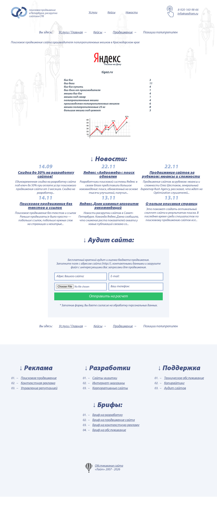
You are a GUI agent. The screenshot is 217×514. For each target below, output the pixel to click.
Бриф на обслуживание (109, 447)
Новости (132, 12)
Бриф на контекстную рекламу (115, 442)
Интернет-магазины (108, 400)
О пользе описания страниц (180, 217)
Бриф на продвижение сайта (113, 437)
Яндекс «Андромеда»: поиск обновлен (109, 179)
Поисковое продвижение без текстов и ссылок (37, 219)
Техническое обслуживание (184, 395)
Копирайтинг (174, 400)
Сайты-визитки (104, 395)
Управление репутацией (39, 405)
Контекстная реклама (38, 400)
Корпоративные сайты (110, 405)
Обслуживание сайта (109, 483)
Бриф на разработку (107, 432)
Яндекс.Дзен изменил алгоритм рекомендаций (109, 219)
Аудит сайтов (175, 405)
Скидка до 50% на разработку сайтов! (37, 179)
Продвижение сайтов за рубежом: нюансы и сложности (179, 179)
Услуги (93, 12)
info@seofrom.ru (188, 13)
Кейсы (111, 12)
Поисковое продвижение (39, 395)
